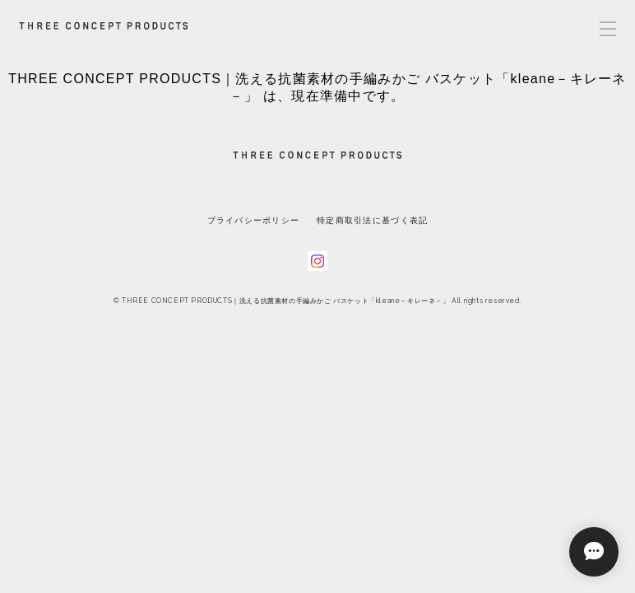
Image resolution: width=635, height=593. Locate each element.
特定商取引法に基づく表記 (372, 220)
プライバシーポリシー (253, 220)
